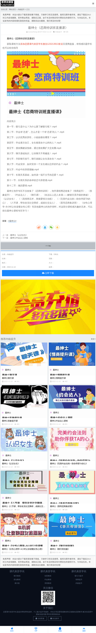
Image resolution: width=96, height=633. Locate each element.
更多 (93, 339)
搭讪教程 (17, 580)
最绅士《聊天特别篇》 (60, 549)
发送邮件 (54, 618)
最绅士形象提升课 (10, 421)
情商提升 (79, 580)
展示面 (17, 583)
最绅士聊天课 (8, 378)
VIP (36, 629)
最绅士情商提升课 (58, 378)
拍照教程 (48, 576)
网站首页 (12, 9)
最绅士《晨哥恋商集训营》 (62, 506)
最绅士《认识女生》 (19, 235)
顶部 (84, 629)
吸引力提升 (79, 576)
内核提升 (21, 9)
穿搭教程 (48, 583)
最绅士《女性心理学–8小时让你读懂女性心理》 (22, 549)
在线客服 (39, 618)
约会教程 (48, 580)
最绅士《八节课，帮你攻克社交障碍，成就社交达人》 (25, 506)
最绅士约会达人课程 (19, 238)
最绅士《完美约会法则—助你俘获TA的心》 (69, 463)
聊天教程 (17, 576)
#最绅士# (12, 221)
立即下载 (48, 273)
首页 (12, 629)
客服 (60, 629)
